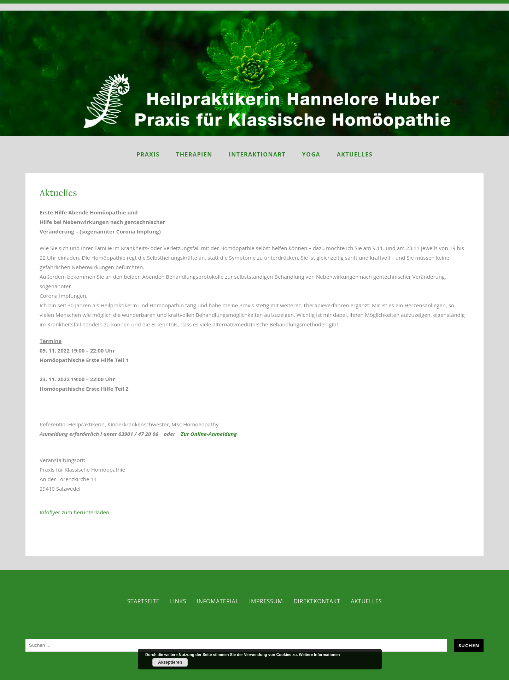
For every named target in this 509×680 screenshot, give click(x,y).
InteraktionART (257, 154)
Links (178, 601)
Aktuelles (355, 154)
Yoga (311, 154)
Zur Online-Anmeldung (207, 433)
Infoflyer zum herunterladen (74, 512)
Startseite (143, 601)
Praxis (147, 154)
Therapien (194, 154)
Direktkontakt (316, 601)
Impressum (266, 601)
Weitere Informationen (319, 654)
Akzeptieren (170, 662)
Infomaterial (218, 601)
